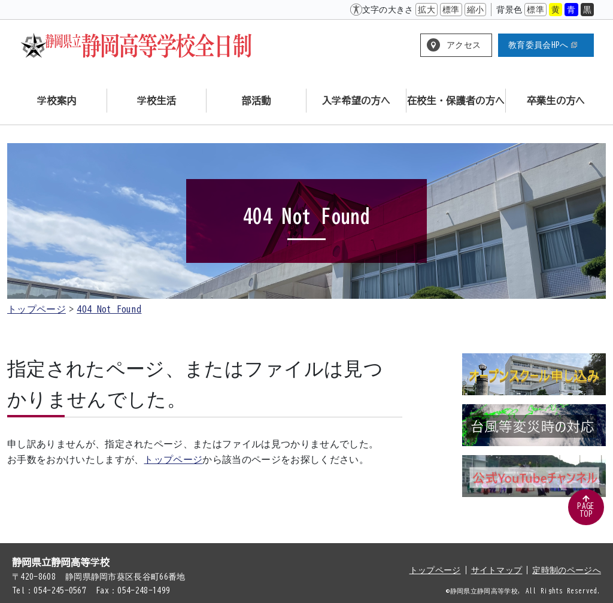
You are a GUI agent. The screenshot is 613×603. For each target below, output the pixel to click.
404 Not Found (109, 309)
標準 (451, 9)
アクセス (464, 45)
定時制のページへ (566, 570)
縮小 (475, 9)
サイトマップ (497, 570)
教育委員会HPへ (542, 45)
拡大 (426, 9)
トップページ (36, 309)
